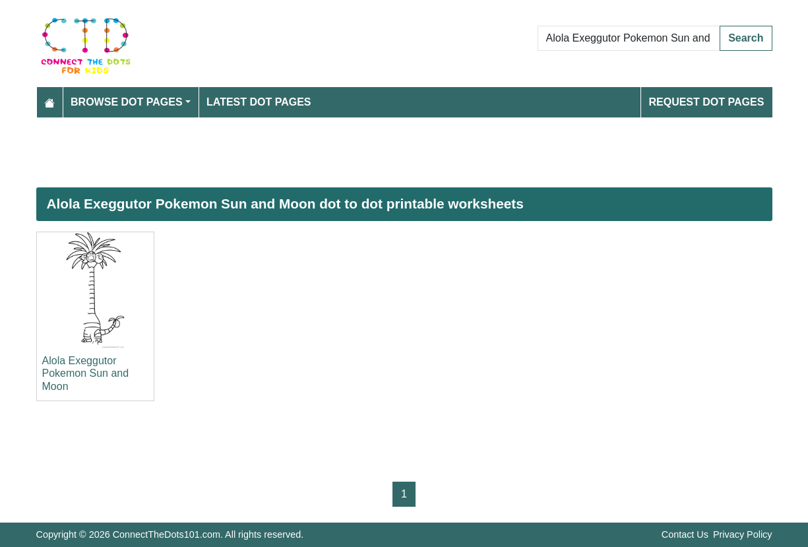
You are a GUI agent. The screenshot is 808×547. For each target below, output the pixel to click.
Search (745, 38)
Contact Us (685, 534)
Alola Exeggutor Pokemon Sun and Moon (85, 373)
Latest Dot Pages (258, 102)
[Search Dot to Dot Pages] (629, 38)
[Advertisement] (404, 152)
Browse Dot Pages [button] (127, 102)
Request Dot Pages (706, 102)
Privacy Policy (742, 534)
